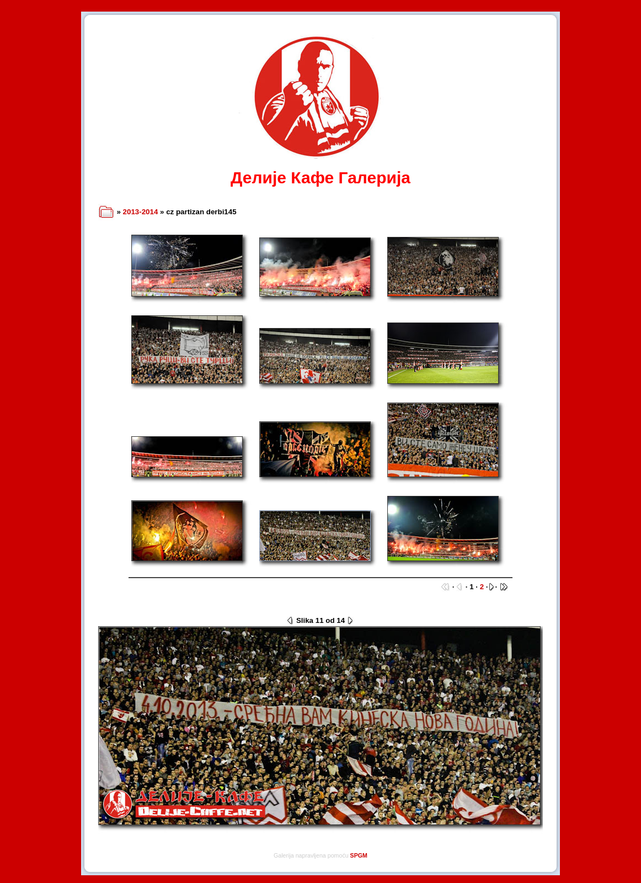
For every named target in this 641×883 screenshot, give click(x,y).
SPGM (358, 855)
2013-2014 (140, 212)
